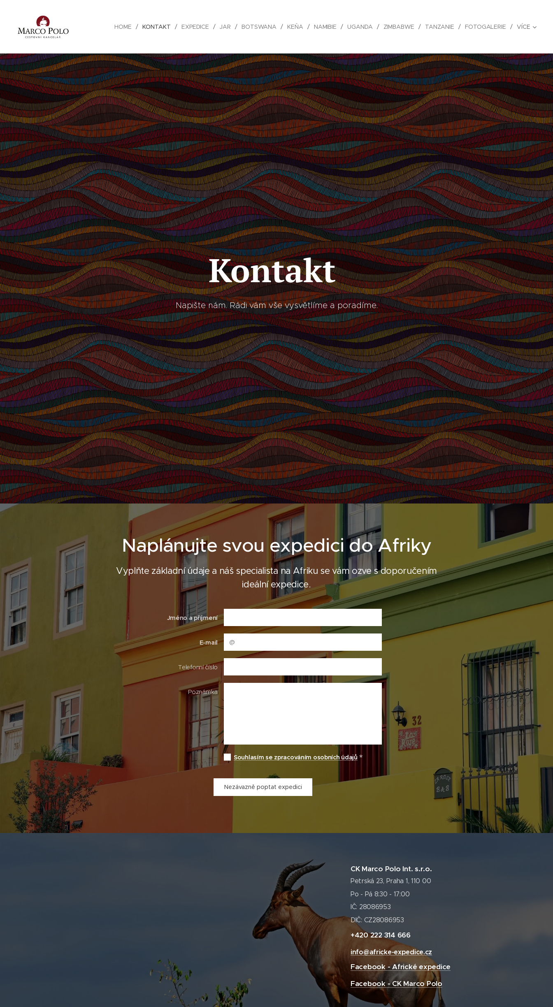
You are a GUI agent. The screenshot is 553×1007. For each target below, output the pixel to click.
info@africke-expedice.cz (391, 952)
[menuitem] (122, 26)
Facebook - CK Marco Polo (396, 983)
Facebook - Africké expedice (401, 967)
